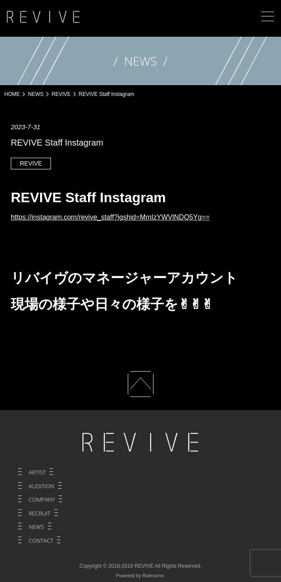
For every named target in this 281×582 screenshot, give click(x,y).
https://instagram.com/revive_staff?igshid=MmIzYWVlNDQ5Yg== (110, 217)
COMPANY (42, 499)
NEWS (36, 527)
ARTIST (37, 472)
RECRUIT (40, 513)
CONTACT (41, 540)
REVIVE (31, 163)
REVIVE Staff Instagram (88, 197)
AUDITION (41, 486)
